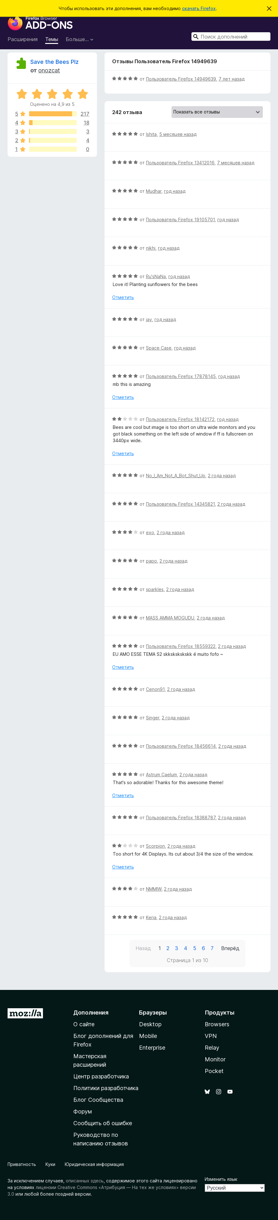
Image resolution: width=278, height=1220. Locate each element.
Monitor (215, 1059)
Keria (151, 917)
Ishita (151, 134)
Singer (152, 717)
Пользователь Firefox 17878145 (181, 376)
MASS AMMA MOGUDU (170, 617)
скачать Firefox (199, 8)
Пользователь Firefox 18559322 (180, 646)
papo (151, 561)
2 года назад (222, 475)
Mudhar (153, 191)
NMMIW (153, 889)
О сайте (83, 1024)
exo (150, 532)
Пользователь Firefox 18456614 (181, 746)
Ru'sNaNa (156, 276)
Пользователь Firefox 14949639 (181, 79)
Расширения (23, 39)
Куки (50, 1164)
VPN (211, 1036)
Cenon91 (155, 689)
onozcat (49, 70)
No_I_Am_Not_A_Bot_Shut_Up (175, 475)
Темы (51, 39)
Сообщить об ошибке (102, 1123)
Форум (82, 1111)
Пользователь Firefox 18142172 (180, 419)
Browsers (217, 1024)
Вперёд (230, 948)
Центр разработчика (101, 1076)
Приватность (22, 1164)
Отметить (123, 297)
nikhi (150, 248)
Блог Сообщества (98, 1099)
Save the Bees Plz (54, 61)
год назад (174, 191)
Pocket (214, 1071)
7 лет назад (232, 79)
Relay (212, 1047)
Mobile (148, 1036)
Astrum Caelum (161, 774)
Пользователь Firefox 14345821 (180, 504)
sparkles (155, 589)
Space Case (159, 348)
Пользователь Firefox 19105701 (180, 219)
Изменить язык (221, 1179)
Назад (143, 948)
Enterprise (152, 1047)
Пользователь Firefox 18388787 (180, 817)
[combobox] (230, 36)
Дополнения (90, 1012)
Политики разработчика (105, 1088)
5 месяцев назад (177, 134)
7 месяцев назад (235, 162)
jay (149, 319)
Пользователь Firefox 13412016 (180, 162)
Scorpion (155, 846)
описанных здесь (85, 1180)
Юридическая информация (94, 1164)
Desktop (150, 1024)
